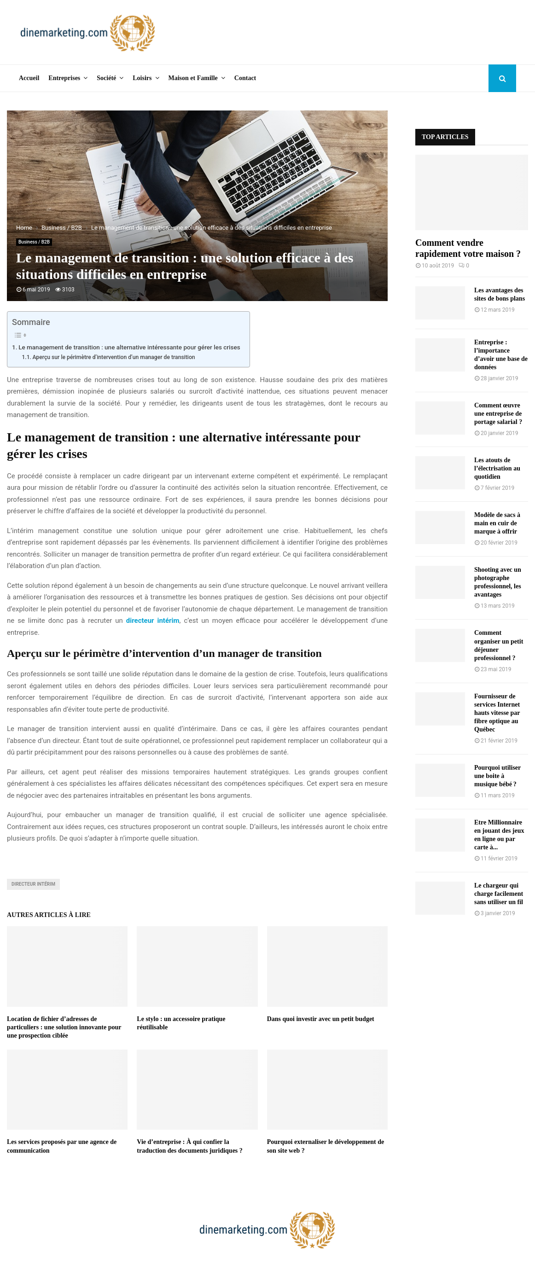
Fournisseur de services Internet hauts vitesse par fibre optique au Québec (497, 713)
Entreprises (64, 78)
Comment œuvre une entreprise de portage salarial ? (498, 413)
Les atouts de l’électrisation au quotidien (497, 468)
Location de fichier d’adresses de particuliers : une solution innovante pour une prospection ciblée (64, 1027)
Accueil (29, 78)
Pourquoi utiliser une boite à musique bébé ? (497, 776)
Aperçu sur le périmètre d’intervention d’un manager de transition (113, 357)
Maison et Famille (193, 78)
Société (106, 78)
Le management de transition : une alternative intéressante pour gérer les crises (129, 347)
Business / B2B (34, 241)
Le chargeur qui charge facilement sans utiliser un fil (498, 893)
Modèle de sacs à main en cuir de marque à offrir (497, 523)
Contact (245, 78)
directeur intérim (153, 620)
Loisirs (142, 78)
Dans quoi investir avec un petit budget (320, 1019)
